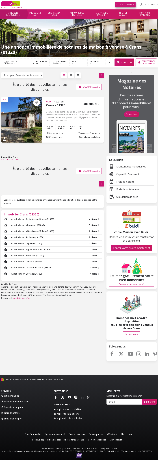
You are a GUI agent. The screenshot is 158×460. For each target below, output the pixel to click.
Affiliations (112, 434)
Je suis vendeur (125, 4)
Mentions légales (117, 439)
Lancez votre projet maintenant (131, 248)
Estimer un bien (10, 395)
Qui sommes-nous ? (55, 434)
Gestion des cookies (97, 439)
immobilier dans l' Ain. (22, 298)
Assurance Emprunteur (89, 133)
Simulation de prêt (123, 197)
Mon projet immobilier (145, 14)
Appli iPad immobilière (66, 413)
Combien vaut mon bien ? (131, 284)
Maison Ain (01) (37, 379)
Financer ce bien (54, 133)
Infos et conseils (123, 14)
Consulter (131, 114)
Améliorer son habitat (89, 137)
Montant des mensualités (127, 166)
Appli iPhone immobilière (67, 409)
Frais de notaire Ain (124, 189)
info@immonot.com (109, 449)
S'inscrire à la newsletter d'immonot (124, 395)
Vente (8, 379)
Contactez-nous (77, 434)
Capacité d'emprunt (124, 174)
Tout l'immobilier (32, 434)
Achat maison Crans (10, 159)
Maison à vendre (20, 379)
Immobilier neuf (35, 14)
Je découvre (131, 334)
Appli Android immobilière (68, 418)
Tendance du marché (101, 14)
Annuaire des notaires (77, 14)
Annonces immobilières (12, 14)
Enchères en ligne (54, 14)
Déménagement (54, 137)
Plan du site (126, 434)
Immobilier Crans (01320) (21, 214)
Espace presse (96, 434)
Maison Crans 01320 (55, 379)
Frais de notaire (121, 181)
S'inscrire (149, 401)
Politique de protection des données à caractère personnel (58, 439)
